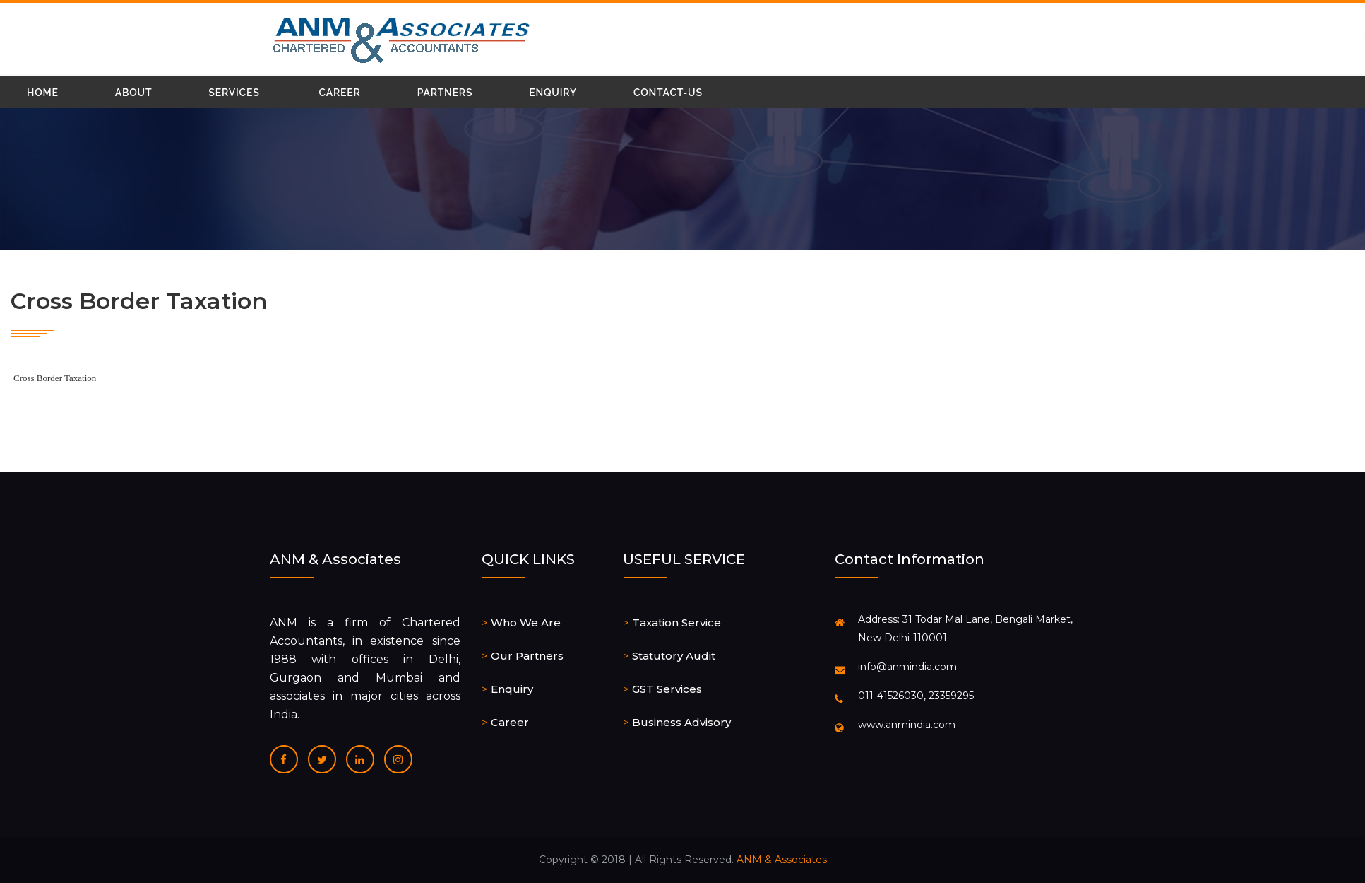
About (134, 92)
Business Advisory (681, 722)
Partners (445, 92)
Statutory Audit (673, 655)
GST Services (667, 689)
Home (43, 92)
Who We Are (526, 622)
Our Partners (527, 655)
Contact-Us (668, 92)
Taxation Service (676, 622)
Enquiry (553, 92)
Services (233, 92)
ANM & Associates (782, 859)
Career (340, 92)
